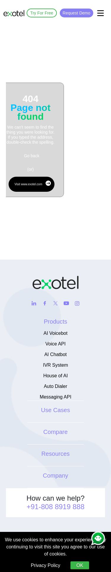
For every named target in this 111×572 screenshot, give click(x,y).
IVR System (55, 365)
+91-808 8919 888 (56, 507)
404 (30, 107)
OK (79, 565)
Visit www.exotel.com (33, 183)
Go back (31, 155)
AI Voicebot (55, 333)
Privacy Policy (45, 565)
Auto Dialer (55, 386)
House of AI (55, 375)
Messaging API (55, 396)
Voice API (55, 343)
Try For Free (41, 13)
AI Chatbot (55, 354)
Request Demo (76, 13)
